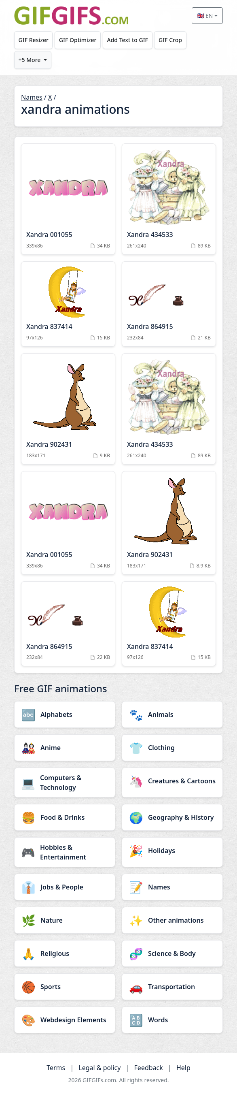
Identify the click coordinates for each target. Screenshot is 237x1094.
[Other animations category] (172, 920)
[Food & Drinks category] (65, 817)
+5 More (30, 60)
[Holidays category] (172, 851)
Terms (56, 1067)
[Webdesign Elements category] (65, 1020)
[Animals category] (172, 714)
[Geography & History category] (172, 817)
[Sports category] (65, 987)
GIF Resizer (34, 40)
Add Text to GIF (127, 40)
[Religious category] (65, 953)
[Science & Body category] (172, 953)
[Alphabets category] (65, 714)
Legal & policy (99, 1067)
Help (183, 1067)
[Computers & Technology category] (65, 782)
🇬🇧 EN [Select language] (205, 15)
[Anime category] (65, 748)
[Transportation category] (172, 987)
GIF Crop (170, 40)
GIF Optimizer (78, 40)
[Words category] (172, 1020)
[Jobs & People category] (65, 887)
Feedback (148, 1067)
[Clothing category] (172, 748)
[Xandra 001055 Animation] (68, 199)
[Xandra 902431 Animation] (68, 409)
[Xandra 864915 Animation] (169, 304)
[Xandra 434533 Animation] (169, 199)
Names (31, 97)
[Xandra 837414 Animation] (68, 304)
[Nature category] (65, 920)
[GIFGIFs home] (71, 15)
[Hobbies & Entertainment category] (65, 852)
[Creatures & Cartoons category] (172, 781)
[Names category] (172, 887)
